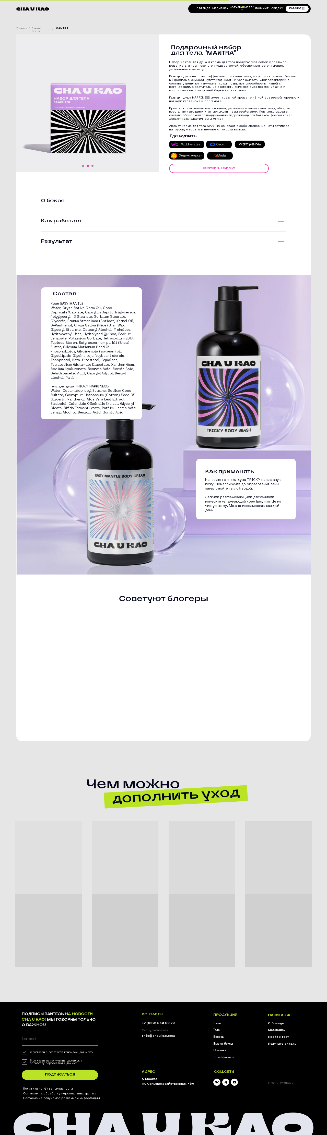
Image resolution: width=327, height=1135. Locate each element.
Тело (216, 1030)
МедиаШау (276, 1030)
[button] (269, 8)
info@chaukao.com (158, 1036)
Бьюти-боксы (37, 30)
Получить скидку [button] (282, 1043)
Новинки (219, 1050)
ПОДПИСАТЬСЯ (60, 1074)
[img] (225, 1082)
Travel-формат (223, 1057)
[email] (60, 1038)
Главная (21, 28)
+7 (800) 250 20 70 (158, 1023)
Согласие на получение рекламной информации (61, 1098)
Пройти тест (278, 1037)
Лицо (217, 1023)
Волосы (218, 1037)
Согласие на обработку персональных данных (59, 1093)
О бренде (276, 1023)
